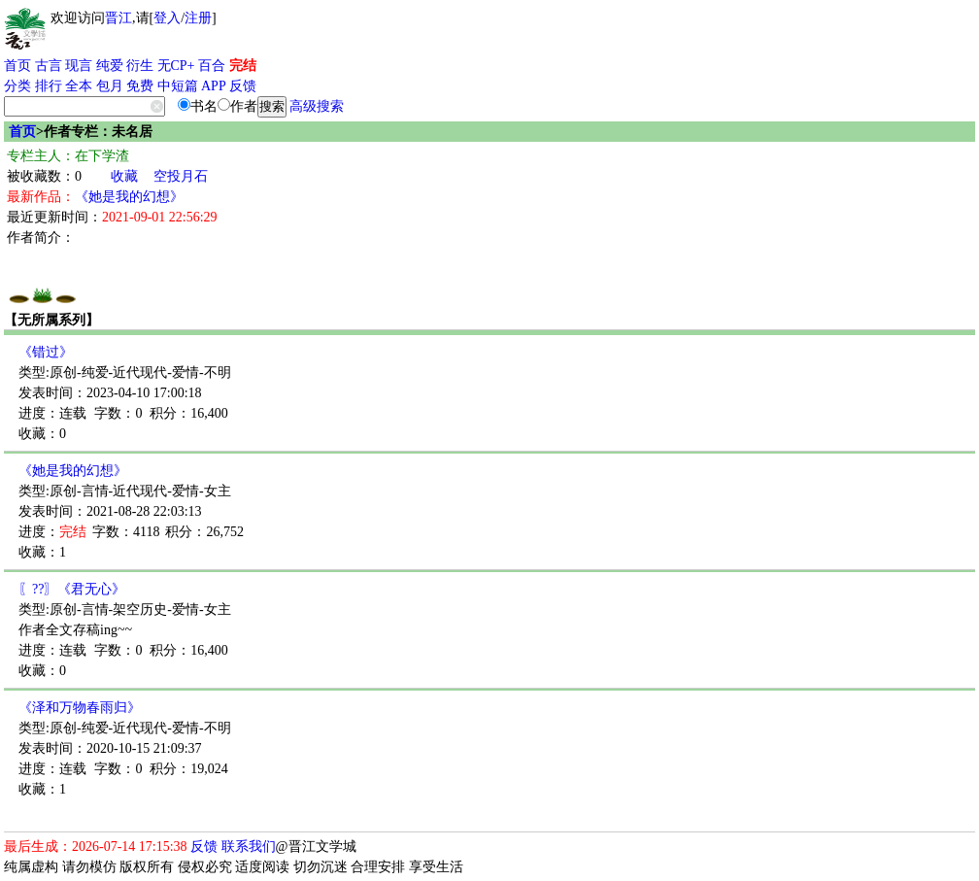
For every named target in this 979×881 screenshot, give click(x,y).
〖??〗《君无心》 (71, 589)
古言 (48, 65)
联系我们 (248, 846)
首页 (17, 65)
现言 (78, 65)
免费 (139, 86)
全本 (78, 86)
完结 (242, 65)
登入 (167, 18)
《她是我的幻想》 (129, 196)
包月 (109, 86)
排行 (48, 86)
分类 (17, 86)
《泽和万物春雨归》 (79, 707)
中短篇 (177, 86)
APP (213, 86)
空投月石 (180, 176)
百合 (211, 65)
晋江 (118, 18)
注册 (198, 18)
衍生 (139, 65)
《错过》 (45, 352)
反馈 (242, 86)
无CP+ (176, 65)
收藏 (124, 176)
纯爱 (109, 65)
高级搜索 (316, 106)
